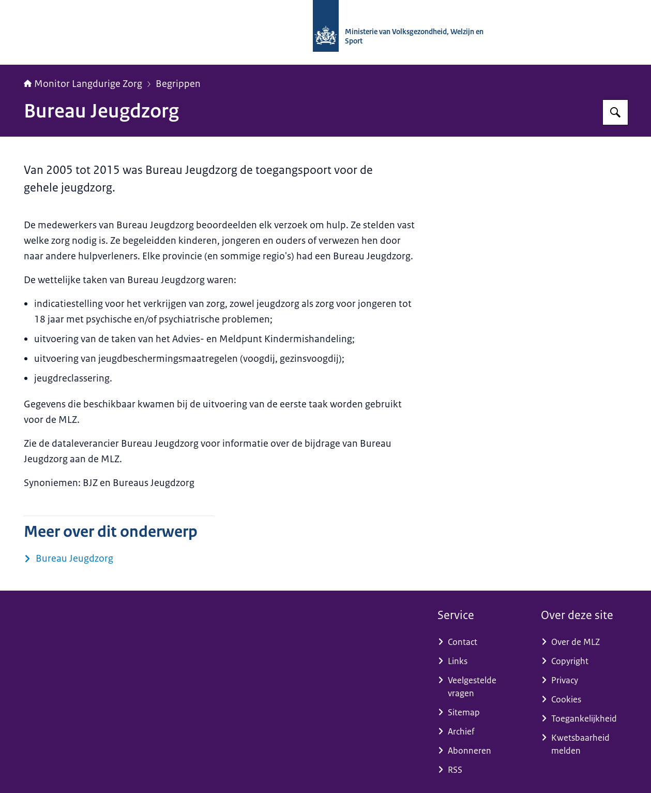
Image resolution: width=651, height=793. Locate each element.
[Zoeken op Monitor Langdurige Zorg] (615, 112)
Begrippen (178, 84)
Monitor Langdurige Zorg (83, 84)
